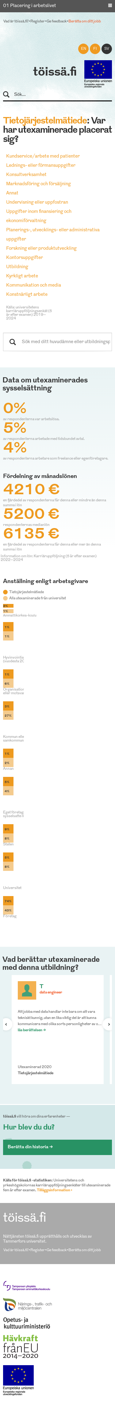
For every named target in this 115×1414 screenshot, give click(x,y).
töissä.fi (55, 72)
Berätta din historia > (30, 1147)
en (83, 49)
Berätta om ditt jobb (84, 21)
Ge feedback (57, 21)
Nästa (106, 1024)
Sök (9, 95)
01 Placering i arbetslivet (29, 6)
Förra (9, 1024)
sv (106, 49)
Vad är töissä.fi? (16, 21)
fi (95, 49)
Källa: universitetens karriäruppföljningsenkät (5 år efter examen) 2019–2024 (29, 313)
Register (37, 21)
